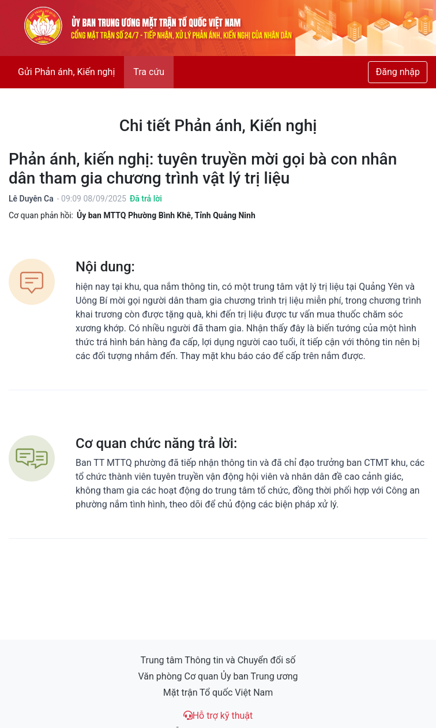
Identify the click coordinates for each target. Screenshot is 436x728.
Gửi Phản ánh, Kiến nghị (66, 71)
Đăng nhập (397, 71)
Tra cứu (148, 71)
